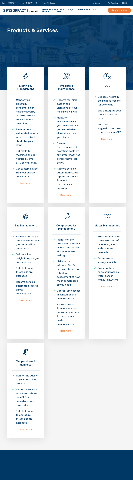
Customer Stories (74, 9)
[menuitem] (11, 3)
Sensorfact (14, 10)
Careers (33, 11)
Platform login (112, 3)
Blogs (57, 9)
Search (97, 3)
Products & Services (40, 9)
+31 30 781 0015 (30, 3)
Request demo (120, 10)
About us (92, 9)
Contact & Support (48, 3)
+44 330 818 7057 (10, 3)
